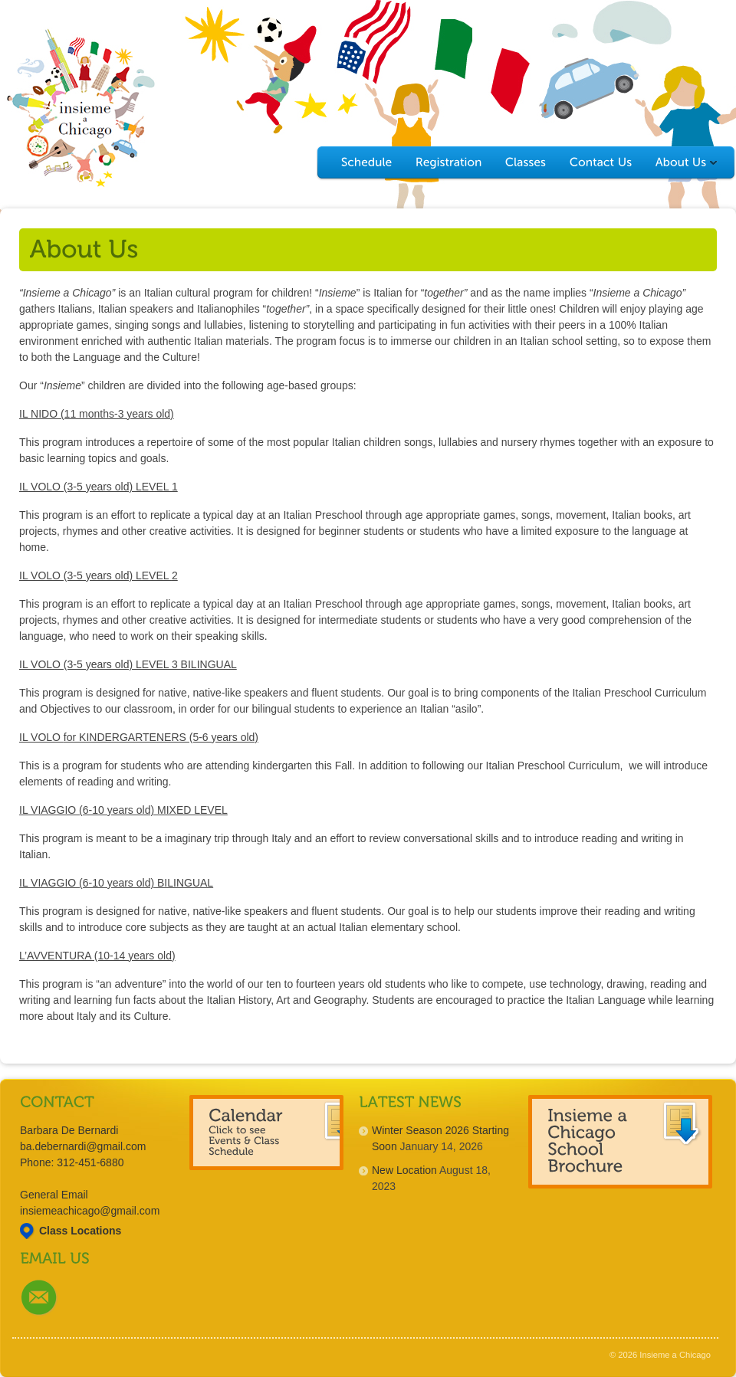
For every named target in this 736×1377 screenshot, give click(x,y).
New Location (404, 1170)
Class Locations (80, 1231)
